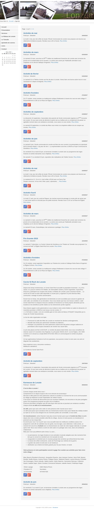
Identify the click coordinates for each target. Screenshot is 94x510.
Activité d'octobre (31, 93)
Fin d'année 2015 (30, 238)
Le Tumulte (5, 39)
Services (4, 33)
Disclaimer (55, 507)
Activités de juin (30, 139)
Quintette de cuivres (8, 43)
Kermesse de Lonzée (32, 383)
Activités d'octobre (31, 258)
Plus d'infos (63, 41)
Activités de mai (30, 33)
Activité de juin (29, 482)
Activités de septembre (33, 112)
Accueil (11, 21)
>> (33, 29)
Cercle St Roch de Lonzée (34, 282)
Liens (3, 46)
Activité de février (31, 74)
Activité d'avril (29, 193)
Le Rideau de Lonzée (8, 36)
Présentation (5, 30)
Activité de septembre (32, 361)
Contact (4, 49)
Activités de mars (30, 52)
